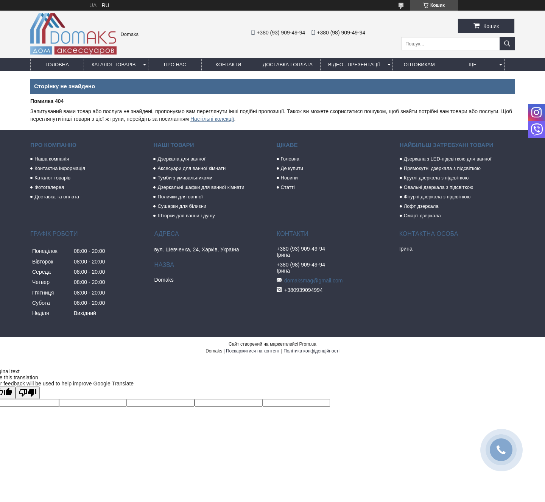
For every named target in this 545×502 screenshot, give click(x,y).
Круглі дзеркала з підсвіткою (436, 178)
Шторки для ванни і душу (186, 215)
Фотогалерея (49, 187)
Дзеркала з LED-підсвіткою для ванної (448, 159)
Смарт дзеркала (422, 215)
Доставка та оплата (56, 197)
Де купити (292, 168)
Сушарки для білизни (181, 206)
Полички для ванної (179, 197)
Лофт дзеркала (421, 206)
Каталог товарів (113, 64)
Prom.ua (307, 344)
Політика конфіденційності (311, 351)
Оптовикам (419, 64)
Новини (289, 178)
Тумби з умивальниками (184, 178)
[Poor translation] (28, 393)
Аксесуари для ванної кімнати (191, 168)
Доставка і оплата (288, 64)
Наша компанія (51, 159)
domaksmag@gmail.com (313, 281)
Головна (57, 64)
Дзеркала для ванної (181, 159)
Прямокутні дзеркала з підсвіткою (442, 168)
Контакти (228, 64)
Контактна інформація (59, 168)
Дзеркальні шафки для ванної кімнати (200, 187)
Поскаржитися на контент (253, 351)
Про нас (175, 64)
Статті (288, 187)
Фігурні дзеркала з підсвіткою (437, 197)
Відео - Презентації (354, 64)
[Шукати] (507, 43)
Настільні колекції (212, 119)
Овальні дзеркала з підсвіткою (438, 187)
